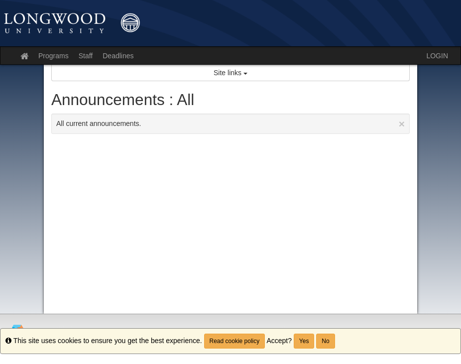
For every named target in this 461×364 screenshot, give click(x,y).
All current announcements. (230, 123)
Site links (230, 73)
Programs (53, 56)
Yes (304, 341)
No (325, 341)
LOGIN (437, 56)
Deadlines (118, 56)
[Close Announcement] (402, 124)
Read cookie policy (235, 341)
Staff (86, 56)
